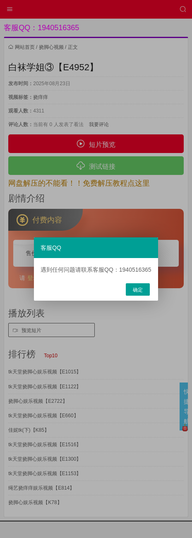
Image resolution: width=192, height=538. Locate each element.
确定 (138, 290)
